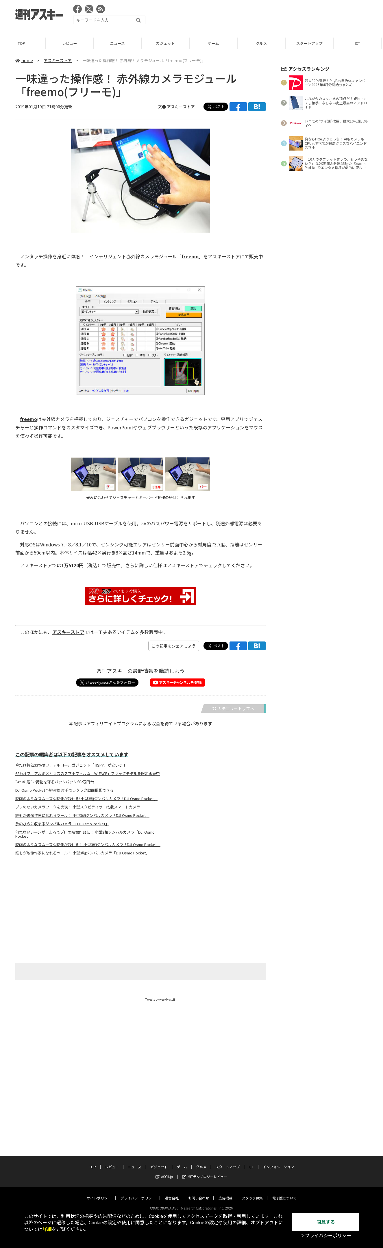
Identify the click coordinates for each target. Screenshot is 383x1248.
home (24, 60)
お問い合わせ (198, 1192)
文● (162, 107)
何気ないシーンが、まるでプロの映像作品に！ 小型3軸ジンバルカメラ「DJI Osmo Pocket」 (85, 834)
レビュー (71, 43)
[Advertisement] (262, 16)
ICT (251, 1161)
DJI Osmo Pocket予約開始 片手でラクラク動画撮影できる (64, 790)
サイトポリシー (99, 1192)
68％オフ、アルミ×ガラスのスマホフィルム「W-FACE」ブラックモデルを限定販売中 (87, 774)
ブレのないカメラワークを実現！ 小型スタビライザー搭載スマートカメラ (77, 807)
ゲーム (215, 43)
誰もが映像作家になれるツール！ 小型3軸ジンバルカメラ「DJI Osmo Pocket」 (82, 815)
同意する (326, 1222)
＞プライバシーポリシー (325, 1235)
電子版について (284, 1192)
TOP (23, 43)
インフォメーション (278, 1161)
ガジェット (167, 43)
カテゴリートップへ (233, 708)
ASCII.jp (164, 1171)
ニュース (119, 43)
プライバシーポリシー (138, 1192)
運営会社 (172, 1192)
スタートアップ (312, 43)
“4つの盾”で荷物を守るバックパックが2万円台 (54, 782)
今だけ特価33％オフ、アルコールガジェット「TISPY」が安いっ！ (70, 765)
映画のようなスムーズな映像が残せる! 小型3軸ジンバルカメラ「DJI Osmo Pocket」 (86, 799)
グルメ (263, 43)
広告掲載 (225, 1192)
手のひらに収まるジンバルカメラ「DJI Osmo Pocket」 (62, 824)
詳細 (47, 1229)
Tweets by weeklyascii (160, 999)
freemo (190, 256)
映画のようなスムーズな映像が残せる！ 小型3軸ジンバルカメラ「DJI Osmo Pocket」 (87, 845)
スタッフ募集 (252, 1192)
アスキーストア (58, 60)
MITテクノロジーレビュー (204, 1171)
